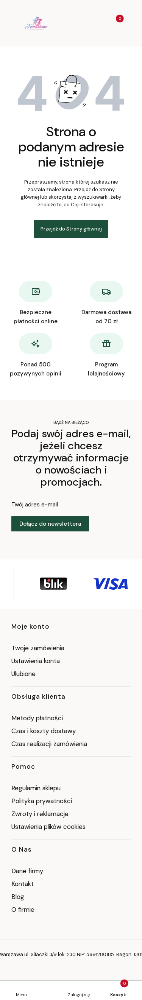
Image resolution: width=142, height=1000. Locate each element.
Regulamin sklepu (36, 788)
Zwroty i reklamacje (40, 814)
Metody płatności (37, 718)
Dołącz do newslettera (50, 524)
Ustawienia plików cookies (49, 826)
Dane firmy (27, 871)
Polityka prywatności (41, 801)
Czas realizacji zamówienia (49, 744)
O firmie (22, 909)
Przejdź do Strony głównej (71, 229)
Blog (17, 897)
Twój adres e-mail (34, 504)
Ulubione (23, 674)
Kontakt (22, 884)
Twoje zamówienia (37, 648)
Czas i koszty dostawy (43, 731)
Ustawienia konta (35, 661)
